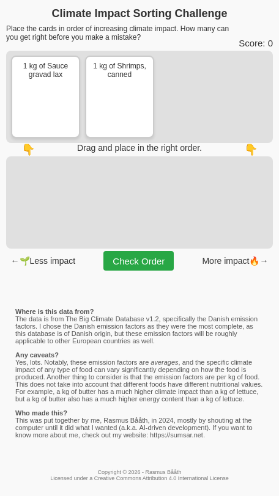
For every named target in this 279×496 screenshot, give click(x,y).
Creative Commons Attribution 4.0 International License (161, 478)
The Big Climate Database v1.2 (111, 319)
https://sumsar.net (176, 435)
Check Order (139, 261)
